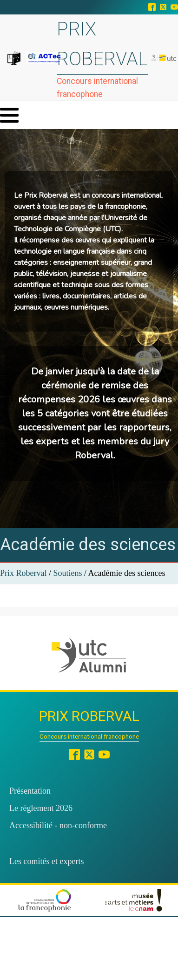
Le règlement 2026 (41, 808)
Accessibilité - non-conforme (58, 825)
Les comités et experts (46, 861)
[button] (89, 654)
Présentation (30, 791)
